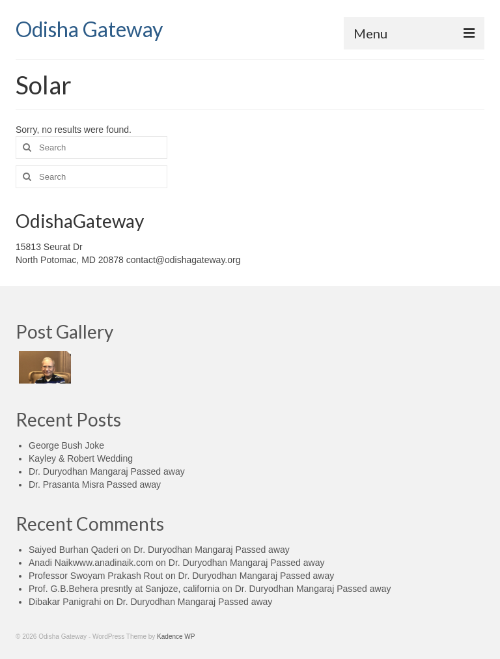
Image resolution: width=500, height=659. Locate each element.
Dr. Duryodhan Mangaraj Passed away (107, 471)
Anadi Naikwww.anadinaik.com (91, 562)
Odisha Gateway (89, 29)
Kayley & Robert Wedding (81, 458)
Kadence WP (176, 636)
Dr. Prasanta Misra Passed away (95, 484)
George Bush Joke (66, 445)
